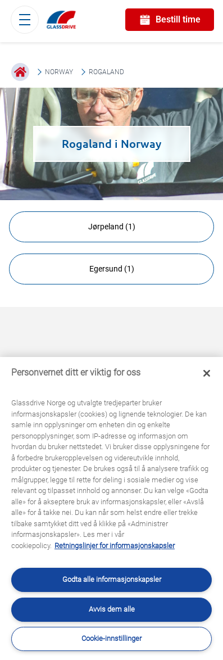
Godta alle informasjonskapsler (111, 579)
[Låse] (206, 373)
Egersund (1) (111, 268)
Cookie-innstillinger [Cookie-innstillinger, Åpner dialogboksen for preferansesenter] (111, 638)
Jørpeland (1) (111, 226)
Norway (59, 72)
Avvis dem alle (112, 609)
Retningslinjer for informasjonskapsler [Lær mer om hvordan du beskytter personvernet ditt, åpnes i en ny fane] (114, 545)
